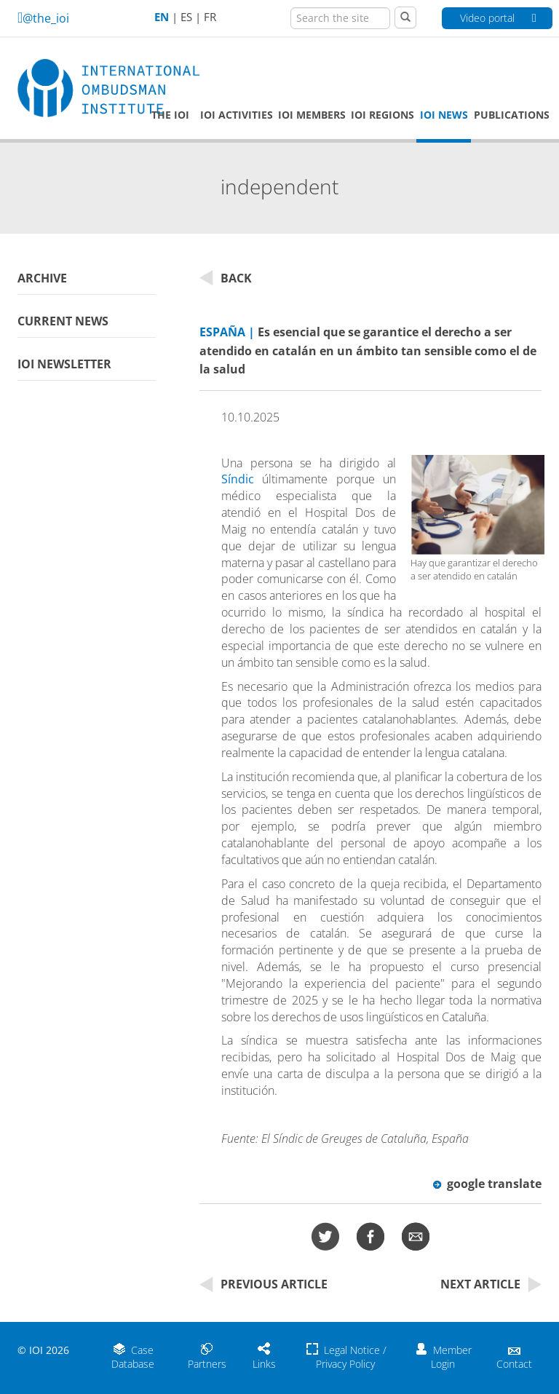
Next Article (491, 1284)
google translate (487, 1184)
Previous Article (263, 1284)
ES (186, 17)
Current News (62, 321)
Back (225, 278)
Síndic (237, 479)
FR (210, 17)
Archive (42, 278)
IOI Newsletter (64, 364)
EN (161, 17)
